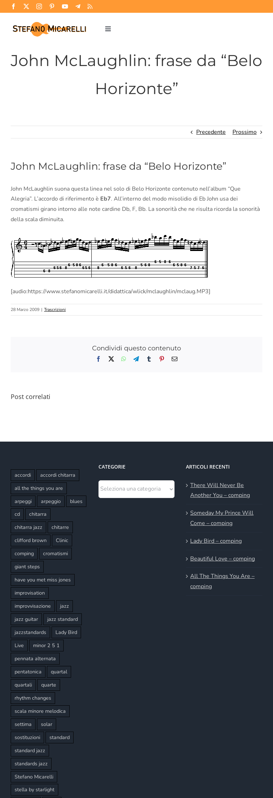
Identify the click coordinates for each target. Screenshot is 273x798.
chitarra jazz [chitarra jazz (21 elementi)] (28, 527)
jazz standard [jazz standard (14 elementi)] (62, 619)
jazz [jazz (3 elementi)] (64, 606)
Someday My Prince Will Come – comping (221, 518)
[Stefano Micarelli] (49, 22)
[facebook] (13, 6)
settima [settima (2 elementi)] (23, 724)
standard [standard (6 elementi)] (59, 737)
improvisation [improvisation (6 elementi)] (30, 592)
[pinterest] (52, 6)
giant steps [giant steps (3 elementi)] (27, 566)
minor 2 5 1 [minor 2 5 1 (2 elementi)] (46, 645)
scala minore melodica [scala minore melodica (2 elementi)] (40, 711)
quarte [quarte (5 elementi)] (48, 684)
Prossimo (244, 132)
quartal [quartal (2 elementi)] (59, 671)
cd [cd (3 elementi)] (17, 514)
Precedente (211, 132)
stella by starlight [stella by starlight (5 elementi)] (34, 789)
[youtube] (65, 6)
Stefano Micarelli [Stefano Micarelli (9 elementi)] (34, 776)
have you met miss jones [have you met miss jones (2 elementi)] (43, 579)
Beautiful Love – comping (222, 559)
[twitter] (26, 6)
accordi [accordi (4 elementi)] (23, 475)
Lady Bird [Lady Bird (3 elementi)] (66, 632)
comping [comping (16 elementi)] (24, 553)
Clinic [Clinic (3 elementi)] (62, 540)
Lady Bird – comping (216, 541)
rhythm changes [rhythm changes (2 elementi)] (33, 697)
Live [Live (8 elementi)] (19, 645)
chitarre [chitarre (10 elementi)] (60, 527)
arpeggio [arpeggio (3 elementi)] (51, 501)
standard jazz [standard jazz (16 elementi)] (30, 750)
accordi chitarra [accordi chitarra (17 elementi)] (57, 475)
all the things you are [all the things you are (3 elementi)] (39, 488)
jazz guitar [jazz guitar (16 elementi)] (26, 619)
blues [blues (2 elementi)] (76, 501)
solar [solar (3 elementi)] (46, 724)
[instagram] (39, 6)
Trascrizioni (55, 309)
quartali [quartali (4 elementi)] (23, 684)
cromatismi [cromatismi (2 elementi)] (55, 553)
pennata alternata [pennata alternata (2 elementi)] (35, 658)
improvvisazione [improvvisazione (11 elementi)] (33, 606)
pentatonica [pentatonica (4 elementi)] (28, 671)
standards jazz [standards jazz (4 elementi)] (31, 763)
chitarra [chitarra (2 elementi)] (38, 514)
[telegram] (77, 6)
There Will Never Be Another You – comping (220, 490)
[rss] (89, 6)
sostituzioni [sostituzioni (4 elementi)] (27, 737)
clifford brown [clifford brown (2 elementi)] (31, 540)
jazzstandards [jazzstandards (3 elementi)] (30, 632)
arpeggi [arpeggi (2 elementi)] (23, 501)
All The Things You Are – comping (222, 581)
